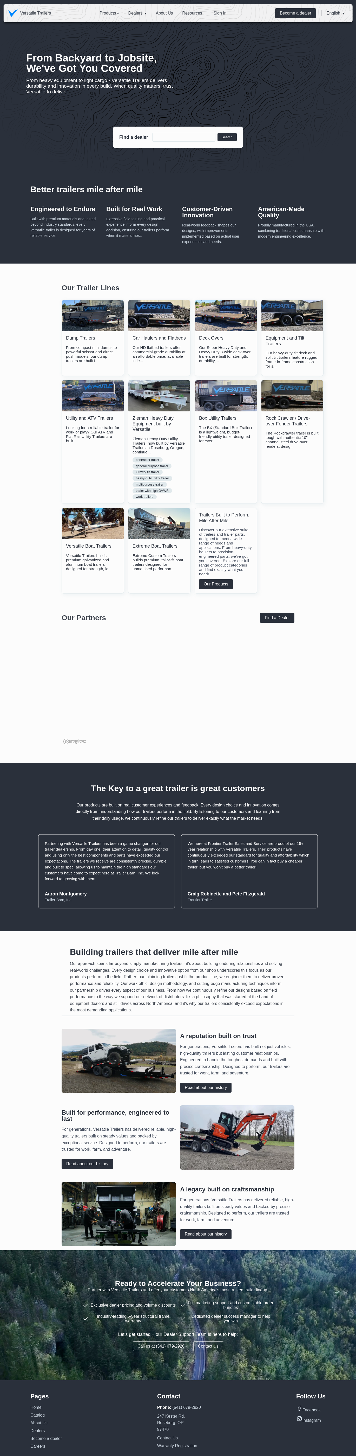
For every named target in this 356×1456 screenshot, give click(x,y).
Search (227, 137)
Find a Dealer (277, 618)
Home (36, 1407)
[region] (178, 694)
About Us (164, 13)
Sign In (220, 13)
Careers (37, 1446)
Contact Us (208, 1346)
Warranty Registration (177, 1446)
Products (108, 13)
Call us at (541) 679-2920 (160, 1346)
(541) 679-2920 (186, 1407)
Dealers (135, 13)
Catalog (37, 1415)
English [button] (333, 13)
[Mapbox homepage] (74, 741)
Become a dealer (295, 13)
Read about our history (206, 1087)
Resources (192, 13)
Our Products (216, 584)
